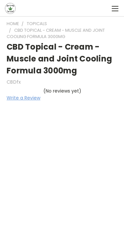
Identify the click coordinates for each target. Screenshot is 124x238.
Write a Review (23, 98)
